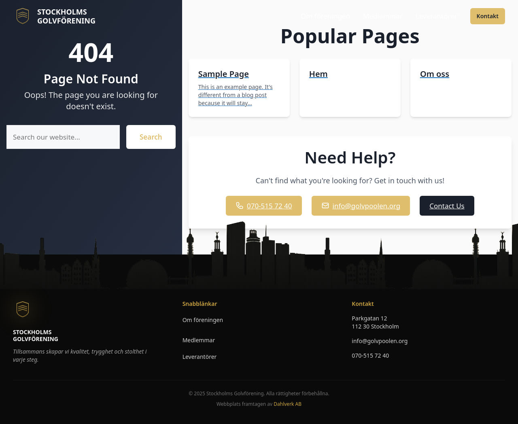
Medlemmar (383, 16)
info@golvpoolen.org (361, 205)
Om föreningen (325, 16)
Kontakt (488, 16)
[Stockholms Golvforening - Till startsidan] (54, 16)
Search (151, 137)
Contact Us (447, 205)
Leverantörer (436, 16)
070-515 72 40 (264, 205)
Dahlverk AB (287, 404)
